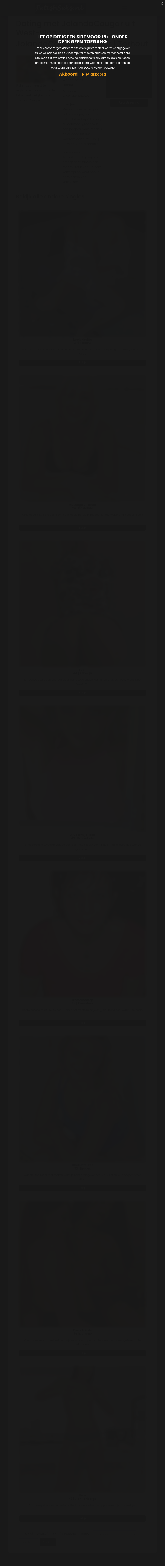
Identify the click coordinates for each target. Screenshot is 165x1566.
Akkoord (68, 74)
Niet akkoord (94, 74)
